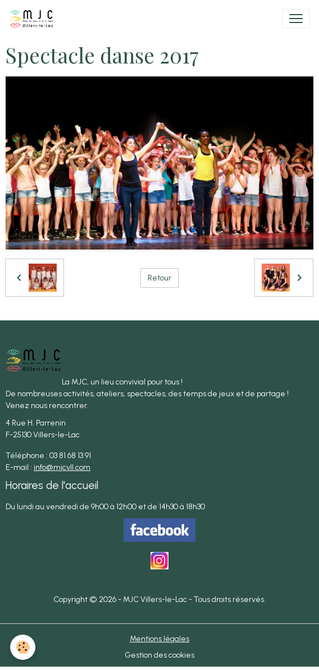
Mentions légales (159, 639)
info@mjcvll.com (62, 467)
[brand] (33, 18)
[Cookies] (22, 647)
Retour (159, 278)
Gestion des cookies (159, 655)
